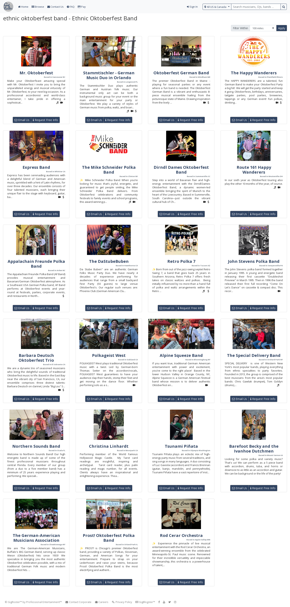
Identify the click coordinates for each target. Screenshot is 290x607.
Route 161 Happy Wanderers (254, 170)
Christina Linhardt (108, 446)
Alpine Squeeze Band (181, 355)
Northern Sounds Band (36, 446)
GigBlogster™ (145, 602)
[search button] (284, 7)
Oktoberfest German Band (181, 73)
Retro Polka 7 (181, 261)
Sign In (192, 6)
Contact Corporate (78, 602)
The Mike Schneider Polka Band (109, 170)
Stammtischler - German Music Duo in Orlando (109, 75)
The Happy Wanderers (254, 73)
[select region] (217, 7)
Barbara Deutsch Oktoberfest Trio (36, 358)
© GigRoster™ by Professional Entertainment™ (33, 602)
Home (23, 6)
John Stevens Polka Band (254, 261)
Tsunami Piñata (181, 446)
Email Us (21, 120)
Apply (281, 28)
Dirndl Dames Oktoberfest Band (181, 170)
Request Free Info (45, 120)
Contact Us (55, 6)
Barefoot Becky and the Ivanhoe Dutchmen (254, 448)
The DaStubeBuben (109, 261)
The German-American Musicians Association (36, 538)
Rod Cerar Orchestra (181, 535)
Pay (82, 6)
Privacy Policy (122, 602)
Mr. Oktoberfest (36, 73)
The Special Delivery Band (254, 355)
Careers (102, 602)
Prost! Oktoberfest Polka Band (109, 538)
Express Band (36, 167)
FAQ (71, 6)
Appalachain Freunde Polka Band (36, 264)
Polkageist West (109, 355)
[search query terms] (256, 7)
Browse (38, 6)
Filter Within (240, 28)
